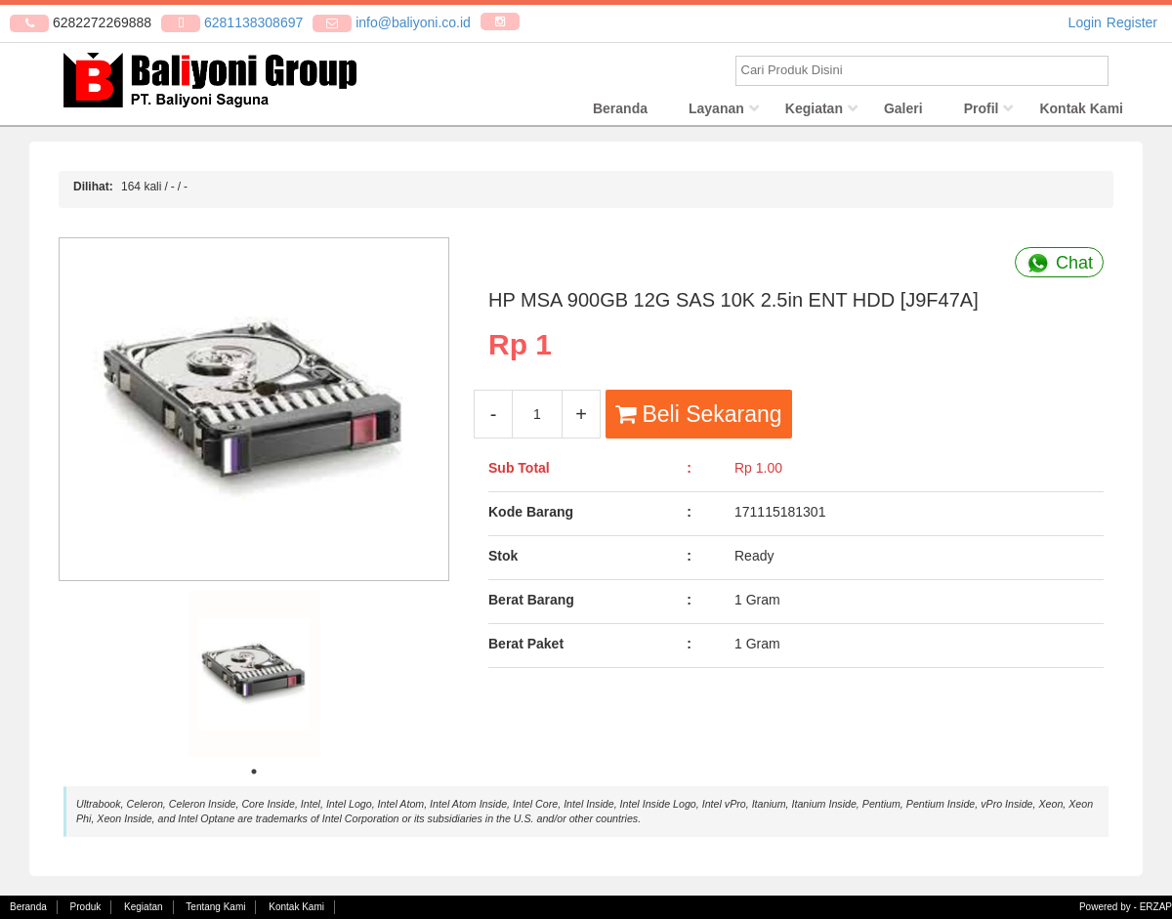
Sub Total (519, 472)
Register (1132, 22)
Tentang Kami (215, 906)
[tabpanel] (253, 678)
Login (1085, 22)
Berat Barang (531, 603)
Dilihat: (93, 190)
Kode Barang (530, 515)
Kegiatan (814, 112)
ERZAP (1156, 906)
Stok (503, 559)
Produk (86, 906)
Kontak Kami (1081, 112)
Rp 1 (520, 347)
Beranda (620, 112)
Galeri (903, 112)
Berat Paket (526, 647)
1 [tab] (254, 775)
